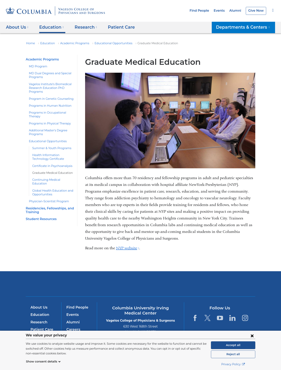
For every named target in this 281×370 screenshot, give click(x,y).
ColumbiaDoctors (197, 284)
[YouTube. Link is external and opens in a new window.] (220, 318)
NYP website (127, 248)
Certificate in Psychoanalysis (50, 162)
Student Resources (40, 211)
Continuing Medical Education (51, 176)
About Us (38, 307)
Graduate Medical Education (50, 169)
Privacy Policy (233, 364)
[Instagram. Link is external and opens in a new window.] (245, 318)
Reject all (233, 354)
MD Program (37, 66)
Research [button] (82, 27)
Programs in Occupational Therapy (51, 112)
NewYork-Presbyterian (140, 286)
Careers (73, 329)
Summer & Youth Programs (49, 144)
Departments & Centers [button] (245, 27)
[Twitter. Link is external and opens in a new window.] (207, 318)
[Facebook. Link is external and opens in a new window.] (195, 318)
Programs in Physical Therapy (48, 119)
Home (30, 43)
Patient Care (116, 27)
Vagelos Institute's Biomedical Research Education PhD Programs (47, 88)
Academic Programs (70, 43)
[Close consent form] (252, 335)
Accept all (233, 345)
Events (221, 10)
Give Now (256, 10)
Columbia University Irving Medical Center (87, 284)
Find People (203, 10)
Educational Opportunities (104, 43)
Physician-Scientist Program (47, 193)
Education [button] (50, 27)
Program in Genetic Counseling (48, 98)
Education (45, 43)
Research (38, 322)
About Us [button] (17, 27)
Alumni (236, 10)
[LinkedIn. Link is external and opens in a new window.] (232, 318)
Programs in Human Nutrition (47, 105)
